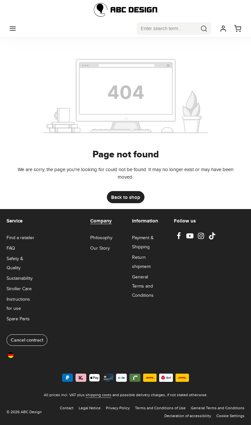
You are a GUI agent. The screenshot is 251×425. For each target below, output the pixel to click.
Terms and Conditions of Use (160, 408)
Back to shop (125, 197)
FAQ (11, 248)
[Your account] (223, 28)
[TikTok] (212, 238)
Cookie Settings (230, 415)
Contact (67, 408)
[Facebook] (179, 238)
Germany (21, 354)
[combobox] (167, 28)
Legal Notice (90, 408)
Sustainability (20, 278)
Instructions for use (18, 303)
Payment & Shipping (143, 242)
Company (101, 220)
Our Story (100, 248)
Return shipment (141, 262)
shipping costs (98, 395)
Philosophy (101, 237)
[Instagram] (201, 238)
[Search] (204, 28)
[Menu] (13, 28)
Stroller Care (19, 288)
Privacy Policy (118, 408)
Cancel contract (27, 340)
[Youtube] (190, 238)
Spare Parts (18, 318)
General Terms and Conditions (143, 286)
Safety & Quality (15, 263)
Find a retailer (20, 237)
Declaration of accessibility (187, 415)
